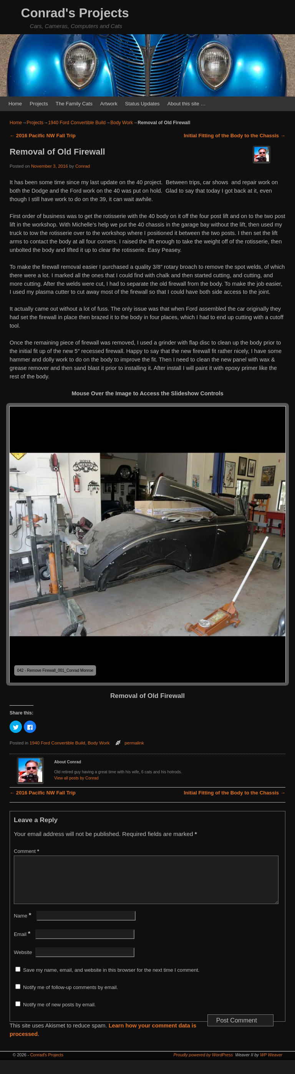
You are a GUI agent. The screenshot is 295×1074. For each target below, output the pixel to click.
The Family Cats (74, 104)
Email (23, 943)
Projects (39, 104)
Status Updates (142, 104)
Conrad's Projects (75, 13)
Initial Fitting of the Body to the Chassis (234, 135)
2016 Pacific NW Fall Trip (43, 135)
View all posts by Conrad (76, 778)
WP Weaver (271, 1064)
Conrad (82, 165)
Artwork (109, 104)
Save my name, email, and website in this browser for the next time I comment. (111, 979)
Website (23, 961)
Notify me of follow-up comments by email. (70, 996)
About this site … (186, 104)
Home (15, 104)
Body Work (121, 122)
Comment (27, 851)
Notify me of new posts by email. (59, 1014)
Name (23, 925)
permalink (134, 742)
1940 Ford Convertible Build (77, 122)
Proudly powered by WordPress (203, 1064)
